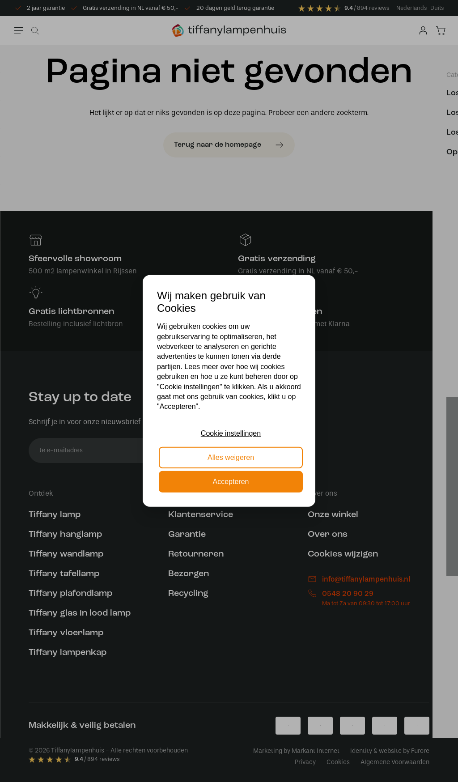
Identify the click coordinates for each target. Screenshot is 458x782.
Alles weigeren (231, 457)
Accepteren (231, 481)
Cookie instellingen (231, 433)
